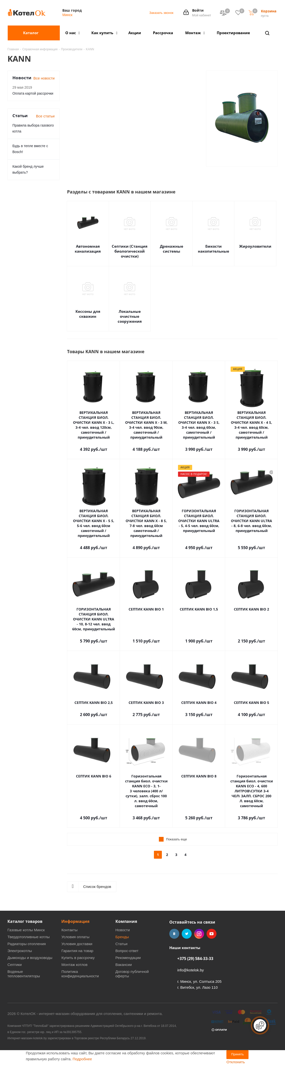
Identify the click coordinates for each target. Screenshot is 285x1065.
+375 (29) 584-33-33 (195, 958)
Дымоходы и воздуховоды (29, 958)
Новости (122, 930)
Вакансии (123, 964)
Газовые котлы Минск (26, 930)
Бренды (122, 937)
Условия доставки (76, 944)
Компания (126, 921)
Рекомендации (128, 958)
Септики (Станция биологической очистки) (129, 251)
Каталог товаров (24, 921)
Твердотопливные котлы (28, 937)
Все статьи (45, 116)
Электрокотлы (19, 951)
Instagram (199, 934)
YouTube (211, 934)
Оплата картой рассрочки (32, 93)
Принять (237, 1054)
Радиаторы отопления (26, 944)
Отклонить (235, 1062)
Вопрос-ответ (127, 951)
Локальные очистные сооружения (130, 316)
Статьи (121, 944)
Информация (75, 921)
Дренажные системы (171, 249)
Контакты (69, 930)
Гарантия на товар (77, 951)
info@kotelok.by (190, 970)
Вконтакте (174, 934)
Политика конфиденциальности (80, 973)
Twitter (187, 934)
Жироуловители (255, 246)
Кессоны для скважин (87, 314)
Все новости (44, 78)
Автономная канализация (88, 249)
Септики (14, 964)
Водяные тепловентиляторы (23, 973)
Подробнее (82, 1059)
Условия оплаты (75, 937)
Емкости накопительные (213, 249)
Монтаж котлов (74, 964)
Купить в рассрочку (78, 958)
